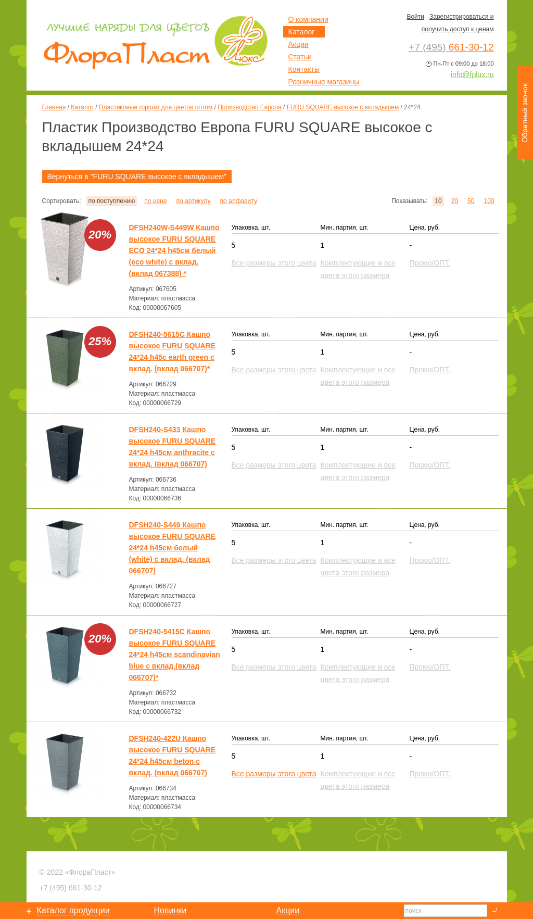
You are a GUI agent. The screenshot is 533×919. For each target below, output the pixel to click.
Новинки (170, 910)
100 (489, 201)
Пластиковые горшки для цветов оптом (155, 107)
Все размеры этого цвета (274, 774)
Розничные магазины (324, 82)
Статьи (300, 57)
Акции (298, 44)
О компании (308, 19)
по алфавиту (238, 201)
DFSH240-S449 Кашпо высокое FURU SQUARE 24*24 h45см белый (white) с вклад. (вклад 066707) (172, 548)
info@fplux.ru (472, 74)
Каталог (82, 107)
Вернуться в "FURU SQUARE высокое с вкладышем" (137, 176)
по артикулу (193, 201)
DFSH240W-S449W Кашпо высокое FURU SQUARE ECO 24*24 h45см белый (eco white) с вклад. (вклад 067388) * (174, 250)
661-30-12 (71, 888)
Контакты (304, 69)
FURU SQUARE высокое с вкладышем (343, 107)
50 (470, 201)
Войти (415, 16)
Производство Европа (249, 107)
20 (454, 201)
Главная (54, 107)
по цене (155, 201)
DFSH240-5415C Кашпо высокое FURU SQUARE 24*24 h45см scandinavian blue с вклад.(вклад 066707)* (174, 654)
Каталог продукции (73, 910)
